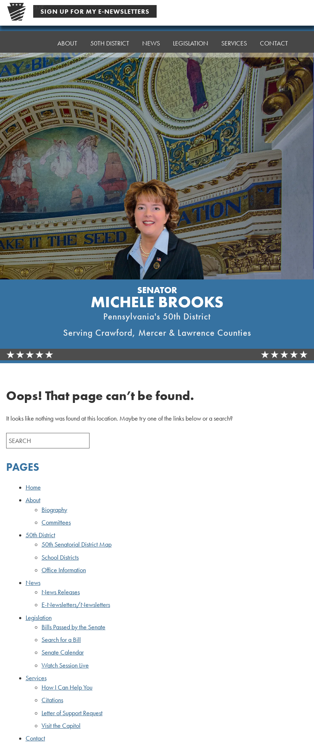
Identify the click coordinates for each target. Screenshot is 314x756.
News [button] (151, 43)
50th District (40, 535)
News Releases (61, 592)
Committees (56, 522)
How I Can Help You (67, 687)
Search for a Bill (61, 640)
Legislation (39, 618)
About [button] (67, 43)
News (33, 583)
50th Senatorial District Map (77, 544)
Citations (52, 700)
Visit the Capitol (61, 726)
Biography (54, 510)
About (33, 500)
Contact (274, 43)
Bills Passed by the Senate (73, 627)
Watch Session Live (65, 665)
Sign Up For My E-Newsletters (94, 11)
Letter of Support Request (72, 713)
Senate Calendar (63, 652)
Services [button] (234, 43)
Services (36, 678)
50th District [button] (109, 43)
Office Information (64, 570)
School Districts (60, 557)
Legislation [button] (190, 43)
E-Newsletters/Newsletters (76, 605)
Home (35, 43)
